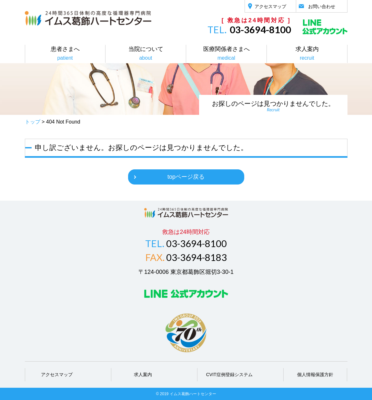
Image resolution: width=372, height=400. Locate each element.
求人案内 (307, 53)
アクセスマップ (57, 374)
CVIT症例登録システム (229, 374)
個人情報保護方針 (315, 374)
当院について (145, 53)
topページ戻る (186, 177)
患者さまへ (65, 53)
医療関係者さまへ (226, 53)
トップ (32, 122)
